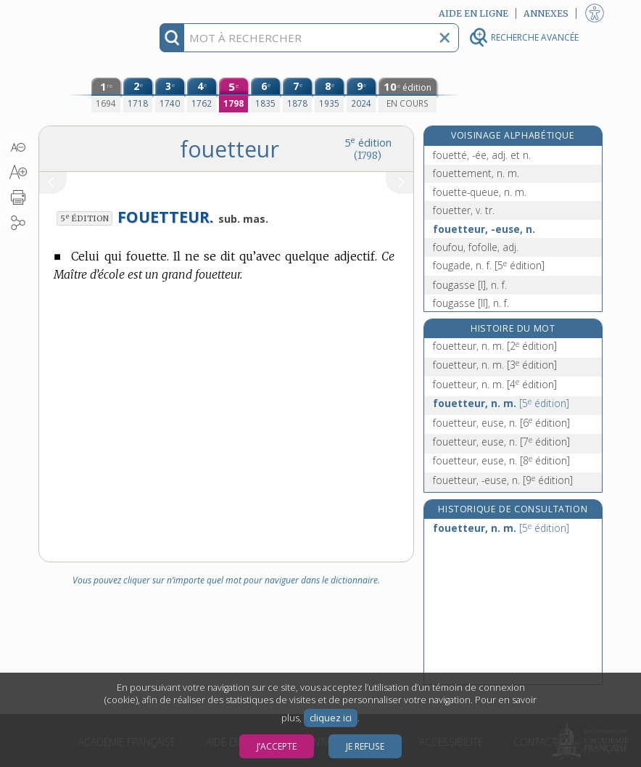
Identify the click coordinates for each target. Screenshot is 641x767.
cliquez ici (331, 718)
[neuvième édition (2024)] (361, 95)
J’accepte (277, 746)
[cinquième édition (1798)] (233, 95)
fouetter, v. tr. (464, 210)
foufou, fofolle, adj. (475, 247)
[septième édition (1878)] (297, 95)
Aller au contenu (95, 12)
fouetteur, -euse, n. (484, 229)
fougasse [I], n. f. (470, 285)
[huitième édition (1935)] (329, 95)
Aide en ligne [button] (473, 13)
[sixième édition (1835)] (265, 95)
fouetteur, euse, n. (501, 423)
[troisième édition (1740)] (169, 95)
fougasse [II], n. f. (471, 303)
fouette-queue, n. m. (479, 192)
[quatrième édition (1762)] (201, 95)
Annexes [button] (546, 13)
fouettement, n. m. (476, 173)
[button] (17, 147)
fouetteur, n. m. (495, 346)
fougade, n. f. (489, 265)
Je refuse (365, 746)
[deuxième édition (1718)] (137, 95)
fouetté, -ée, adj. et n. (482, 155)
